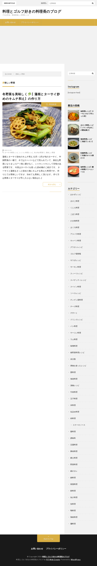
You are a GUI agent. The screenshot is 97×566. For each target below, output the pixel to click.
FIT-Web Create (53, 560)
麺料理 (73, 524)
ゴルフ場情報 (75, 254)
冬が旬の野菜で (39, 152)
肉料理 (73, 418)
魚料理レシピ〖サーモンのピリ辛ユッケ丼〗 (57, 3)
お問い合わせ (10, 22)
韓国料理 (73, 484)
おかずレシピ (75, 194)
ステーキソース (79, 425)
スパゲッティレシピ (78, 280)
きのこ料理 (74, 201)
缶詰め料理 (74, 412)
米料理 (73, 405)
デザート (73, 313)
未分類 (73, 359)
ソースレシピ (75, 293)
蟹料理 (73, 431)
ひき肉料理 (74, 221)
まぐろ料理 (74, 227)
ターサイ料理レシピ (11, 152)
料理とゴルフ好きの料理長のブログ (31, 11)
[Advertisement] (48, 45)
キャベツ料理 (75, 240)
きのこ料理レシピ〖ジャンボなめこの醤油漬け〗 (87, 127)
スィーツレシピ (76, 273)
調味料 (73, 438)
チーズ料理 (74, 306)
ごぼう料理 (74, 214)
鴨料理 (73, 510)
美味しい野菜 (50, 152)
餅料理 (73, 491)
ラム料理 (73, 339)
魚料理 (73, 504)
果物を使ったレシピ (78, 366)
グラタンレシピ (76, 247)
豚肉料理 (73, 451)
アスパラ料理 (75, 234)
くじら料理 (74, 208)
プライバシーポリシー (30, 22)
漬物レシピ (74, 385)
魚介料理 (73, 497)
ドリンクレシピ (76, 319)
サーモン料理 (75, 267)
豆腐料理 (73, 445)
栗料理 (73, 372)
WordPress (76, 560)
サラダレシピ (75, 260)
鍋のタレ (73, 471)
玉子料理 (73, 398)
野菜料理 (52, 104)
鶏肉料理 (73, 517)
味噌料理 (73, 346)
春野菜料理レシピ (77, 352)
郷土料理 (73, 458)
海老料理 (73, 379)
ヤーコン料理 (75, 333)
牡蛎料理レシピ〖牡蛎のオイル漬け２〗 (87, 155)
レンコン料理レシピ (26, 152)
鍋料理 (73, 477)
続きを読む (52, 184)
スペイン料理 (75, 287)
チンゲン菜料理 (76, 300)
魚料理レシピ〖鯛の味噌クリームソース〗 (87, 169)
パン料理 (73, 326)
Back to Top (48, 539)
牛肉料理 (73, 392)
